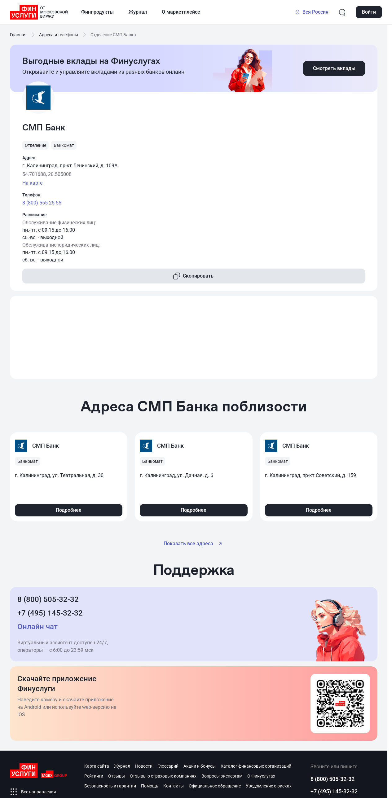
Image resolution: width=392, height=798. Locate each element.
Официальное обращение (215, 785)
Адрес (28, 157)
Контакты (173, 785)
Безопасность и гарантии (110, 785)
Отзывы (116, 776)
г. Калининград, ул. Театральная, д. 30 (59, 475)
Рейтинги (93, 776)
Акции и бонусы (199, 766)
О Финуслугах (261, 776)
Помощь (149, 785)
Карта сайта (96, 766)
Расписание (34, 214)
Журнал (122, 766)
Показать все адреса (194, 543)
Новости (143, 766)
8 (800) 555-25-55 (41, 203)
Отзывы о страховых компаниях (163, 776)
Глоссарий (167, 766)
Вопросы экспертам (221, 776)
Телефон (31, 194)
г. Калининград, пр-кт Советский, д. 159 (310, 475)
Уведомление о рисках (269, 785)
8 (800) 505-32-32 (48, 599)
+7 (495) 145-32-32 (50, 613)
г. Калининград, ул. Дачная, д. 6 (176, 475)
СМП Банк (45, 445)
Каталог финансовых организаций (256, 766)
